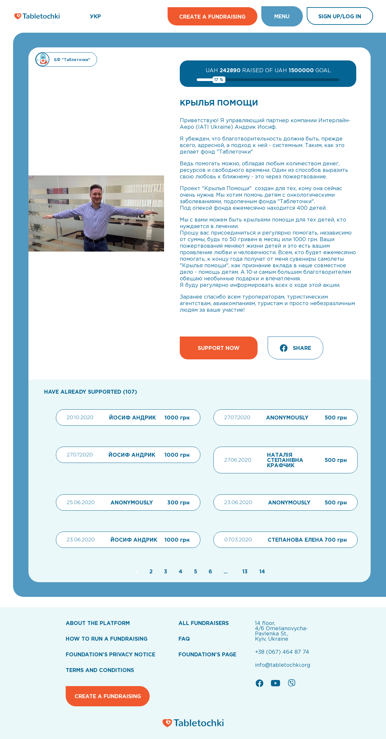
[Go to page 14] (260, 571)
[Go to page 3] (165, 571)
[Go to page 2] (150, 571)
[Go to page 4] (179, 571)
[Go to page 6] (209, 571)
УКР (95, 16)
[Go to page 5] (194, 571)
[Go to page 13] (244, 571)
